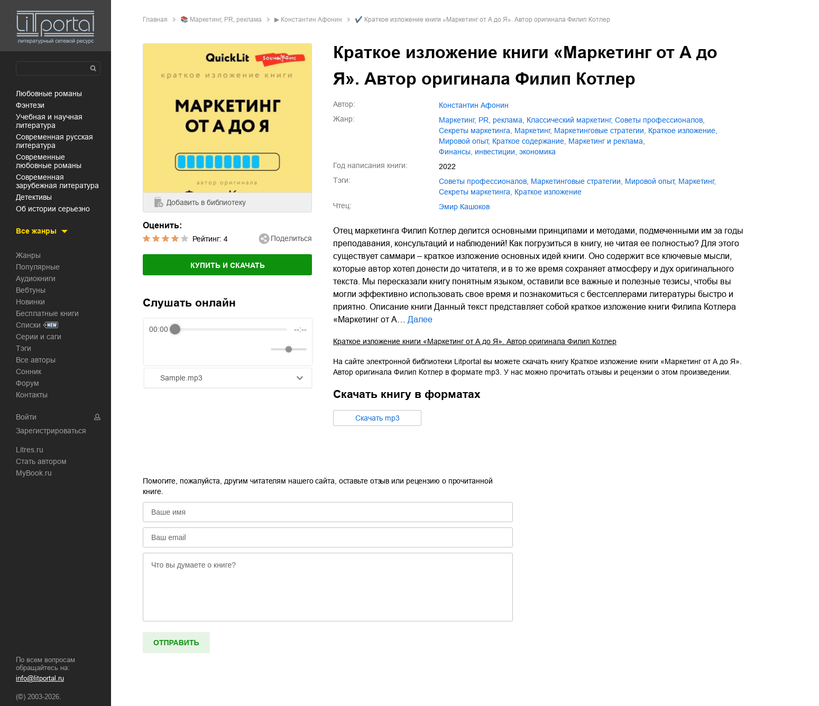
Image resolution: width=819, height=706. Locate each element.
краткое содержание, (529, 141)
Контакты (32, 395)
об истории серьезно (53, 209)
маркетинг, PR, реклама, (481, 120)
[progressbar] (231, 329)
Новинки (30, 302)
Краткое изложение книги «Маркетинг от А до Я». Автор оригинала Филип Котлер (474, 341)
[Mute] (261, 349)
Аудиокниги (36, 278)
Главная (155, 19)
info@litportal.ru (40, 678)
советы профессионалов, (660, 120)
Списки (28, 325)
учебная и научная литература (49, 121)
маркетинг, (533, 130)
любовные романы (49, 93)
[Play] (183, 349)
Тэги (23, 348)
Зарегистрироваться (51, 430)
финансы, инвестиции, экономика (497, 151)
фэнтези (30, 105)
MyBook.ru (34, 473)
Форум (27, 383)
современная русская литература (54, 141)
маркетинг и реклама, (606, 141)
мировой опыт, (464, 141)
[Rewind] (160, 349)
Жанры (28, 255)
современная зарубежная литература (57, 181)
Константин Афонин (311, 19)
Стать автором (41, 461)
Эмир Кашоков (464, 206)
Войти (26, 417)
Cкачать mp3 (377, 418)
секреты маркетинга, (475, 130)
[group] (228, 342)
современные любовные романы (48, 161)
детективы (34, 197)
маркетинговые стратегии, (600, 130)
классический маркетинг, (570, 120)
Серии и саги (38, 336)
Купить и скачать (227, 265)
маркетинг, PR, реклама (226, 19)
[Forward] (206, 349)
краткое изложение (548, 192)
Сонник (28, 371)
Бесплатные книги (47, 313)
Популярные (38, 267)
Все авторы (36, 360)
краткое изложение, (682, 130)
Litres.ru (29, 449)
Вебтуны (30, 290)
